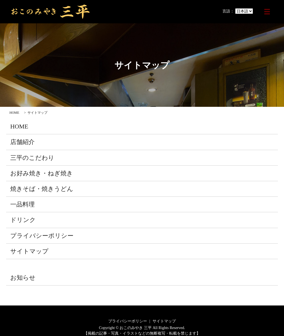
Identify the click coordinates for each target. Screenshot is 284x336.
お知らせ (23, 277)
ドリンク (23, 219)
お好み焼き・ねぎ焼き (41, 173)
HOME (14, 113)
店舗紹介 (22, 141)
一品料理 (22, 204)
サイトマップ (29, 251)
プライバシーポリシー (41, 235)
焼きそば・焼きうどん (41, 188)
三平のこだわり (32, 157)
